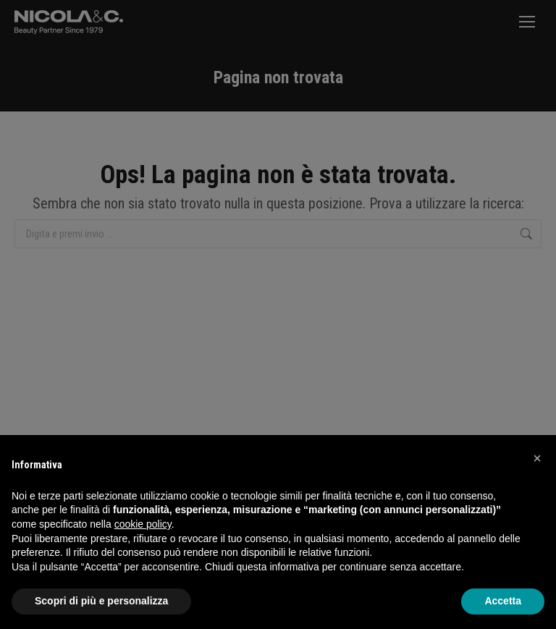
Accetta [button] (502, 601)
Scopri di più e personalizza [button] (101, 601)
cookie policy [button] (143, 524)
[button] (537, 458)
